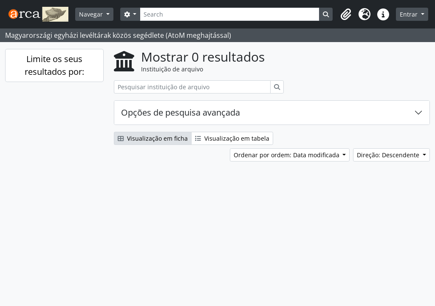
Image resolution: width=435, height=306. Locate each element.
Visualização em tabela (232, 138)
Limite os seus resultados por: (54, 65)
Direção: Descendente (389, 155)
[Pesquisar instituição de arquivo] (192, 87)
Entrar (409, 14)
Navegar (92, 14)
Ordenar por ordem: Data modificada (287, 155)
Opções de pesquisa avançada (180, 112)
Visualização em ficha (153, 138)
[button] (345, 14)
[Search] (229, 14)
